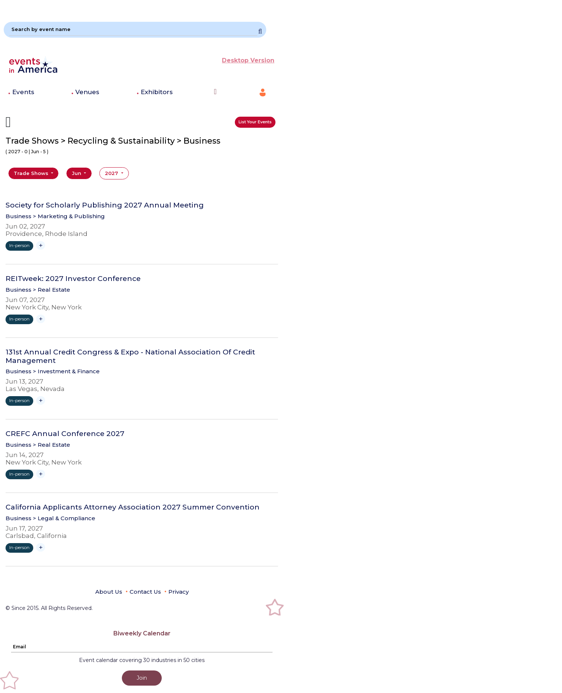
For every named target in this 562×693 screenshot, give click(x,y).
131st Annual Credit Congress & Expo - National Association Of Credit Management (130, 356)
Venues (87, 92)
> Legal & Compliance (64, 518)
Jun (77, 173)
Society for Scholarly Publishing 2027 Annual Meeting (105, 205)
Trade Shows (32, 173)
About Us (108, 591)
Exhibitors (157, 92)
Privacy (178, 591)
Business (18, 216)
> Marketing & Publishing (69, 216)
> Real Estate (51, 289)
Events (23, 92)
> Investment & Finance (66, 371)
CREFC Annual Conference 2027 (65, 434)
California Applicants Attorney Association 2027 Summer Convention (133, 507)
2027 (112, 173)
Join (142, 678)
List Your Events (255, 121)
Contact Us (145, 591)
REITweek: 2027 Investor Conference (73, 279)
